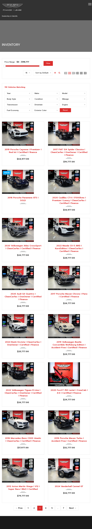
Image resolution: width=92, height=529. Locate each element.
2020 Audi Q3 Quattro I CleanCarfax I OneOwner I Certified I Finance (23, 296)
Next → (72, 508)
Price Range (10, 62)
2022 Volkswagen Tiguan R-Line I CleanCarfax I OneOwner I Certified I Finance (23, 393)
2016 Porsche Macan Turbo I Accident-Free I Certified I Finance (69, 439)
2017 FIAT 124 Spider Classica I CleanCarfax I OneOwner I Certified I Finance (69, 152)
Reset (65, 110)
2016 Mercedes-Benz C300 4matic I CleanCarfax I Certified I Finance (23, 439)
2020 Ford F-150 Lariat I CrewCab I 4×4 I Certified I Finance (69, 391)
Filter (48, 63)
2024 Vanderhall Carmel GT (69, 486)
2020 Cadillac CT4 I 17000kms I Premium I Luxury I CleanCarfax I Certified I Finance (69, 200)
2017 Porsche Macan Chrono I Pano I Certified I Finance (69, 295)
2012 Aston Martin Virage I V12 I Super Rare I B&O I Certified (23, 488)
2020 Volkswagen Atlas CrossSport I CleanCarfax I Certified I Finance (23, 247)
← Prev (19, 508)
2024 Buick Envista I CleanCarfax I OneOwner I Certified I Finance (23, 343)
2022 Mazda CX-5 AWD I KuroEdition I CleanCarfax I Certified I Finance (69, 248)
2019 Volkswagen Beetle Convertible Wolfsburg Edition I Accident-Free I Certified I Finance (69, 345)
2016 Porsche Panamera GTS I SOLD (23, 199)
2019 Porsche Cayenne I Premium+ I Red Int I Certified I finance (23, 151)
